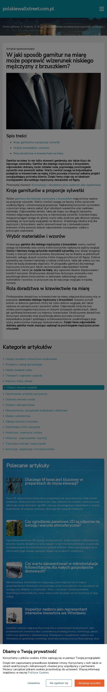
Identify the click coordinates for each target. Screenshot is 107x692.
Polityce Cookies (38, 673)
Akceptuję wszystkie (89, 683)
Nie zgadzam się (59, 683)
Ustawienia (34, 683)
